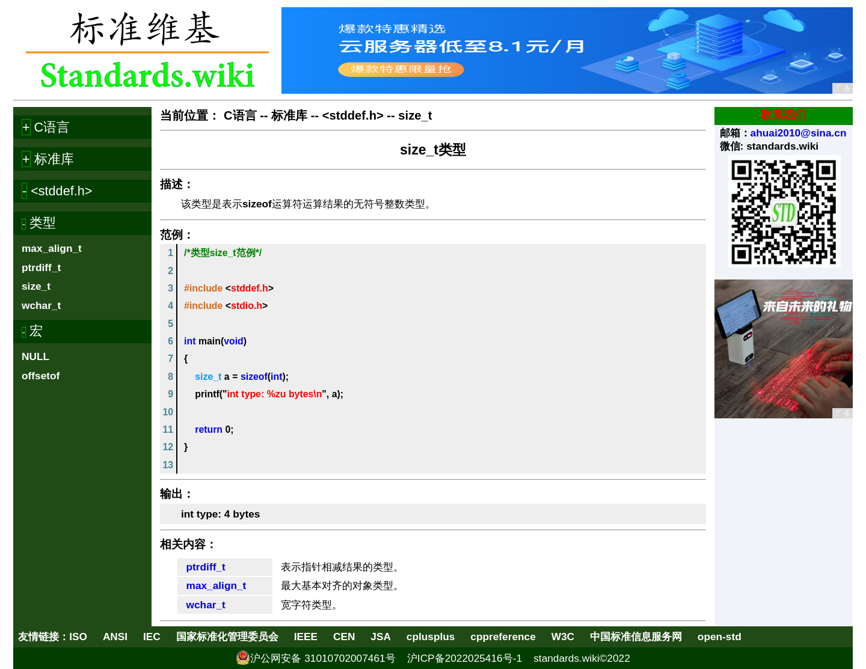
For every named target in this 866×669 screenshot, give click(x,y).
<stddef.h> (353, 115)
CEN (344, 637)
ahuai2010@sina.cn (799, 133)
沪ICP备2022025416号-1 (464, 658)
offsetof (41, 376)
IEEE (306, 637)
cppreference (502, 637)
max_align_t (52, 248)
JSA (380, 637)
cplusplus (431, 637)
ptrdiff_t (41, 267)
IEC (152, 637)
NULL (35, 356)
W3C (562, 637)
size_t (36, 286)
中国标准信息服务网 (636, 637)
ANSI (115, 637)
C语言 (240, 115)
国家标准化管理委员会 (227, 637)
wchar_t (41, 305)
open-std (720, 637)
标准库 (289, 115)
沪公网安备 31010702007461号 (322, 658)
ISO (78, 637)
